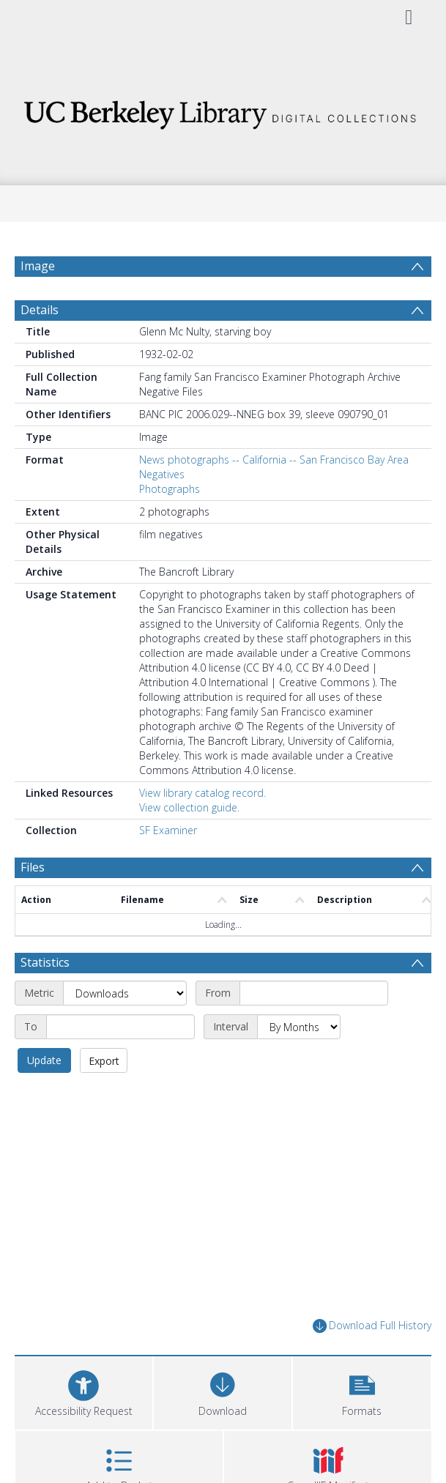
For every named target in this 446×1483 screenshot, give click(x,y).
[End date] (120, 1026)
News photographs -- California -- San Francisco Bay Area (274, 460)
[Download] (222, 1391)
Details (40, 310)
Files (33, 867)
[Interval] (299, 1026)
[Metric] (125, 993)
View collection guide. (189, 807)
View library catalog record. (202, 793)
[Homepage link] (222, 111)
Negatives (162, 474)
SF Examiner (168, 830)
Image (38, 266)
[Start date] (313, 993)
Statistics (45, 962)
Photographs (169, 489)
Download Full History (372, 1326)
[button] (362, 1391)
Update (44, 1060)
